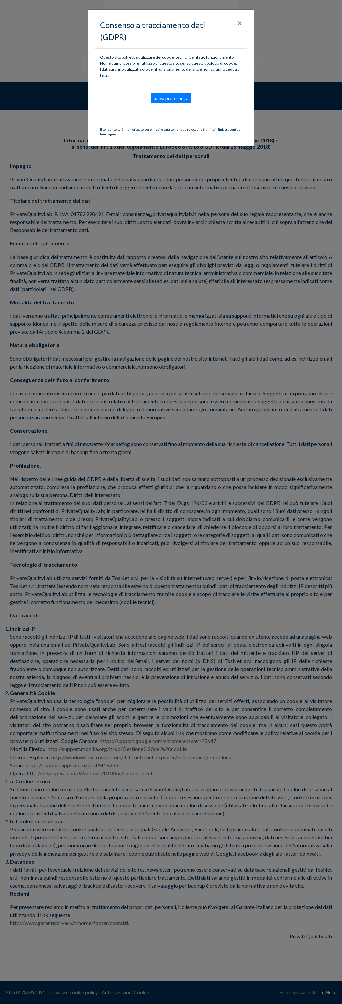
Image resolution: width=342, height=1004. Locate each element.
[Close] (239, 23)
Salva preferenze (171, 98)
